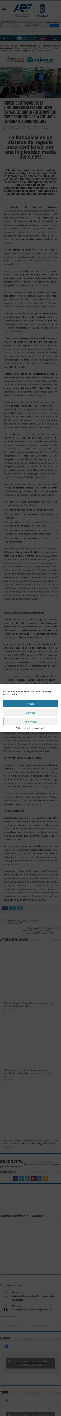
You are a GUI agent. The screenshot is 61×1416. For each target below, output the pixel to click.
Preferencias (30, 721)
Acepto (30, 703)
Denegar (30, 712)
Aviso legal (39, 728)
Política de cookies (24, 728)
